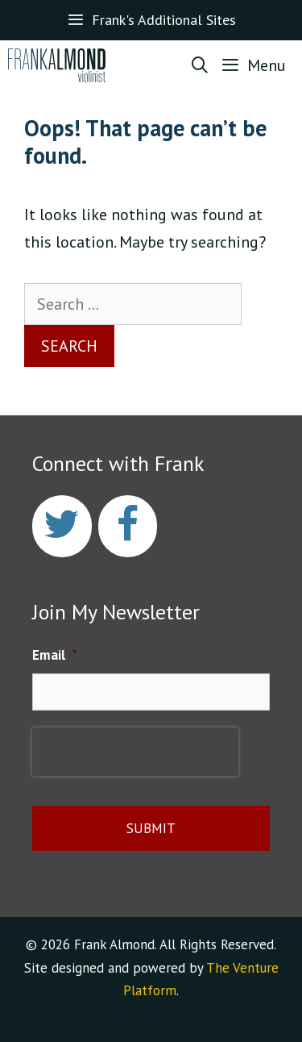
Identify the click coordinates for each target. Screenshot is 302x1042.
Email (54, 655)
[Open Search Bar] (200, 65)
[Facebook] (128, 526)
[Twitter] (62, 526)
